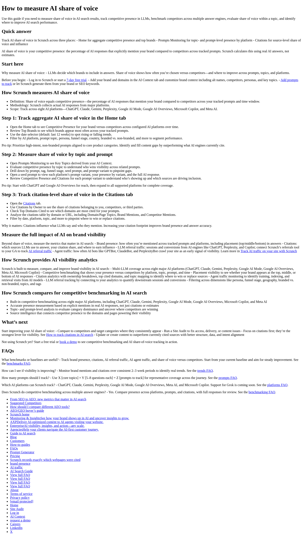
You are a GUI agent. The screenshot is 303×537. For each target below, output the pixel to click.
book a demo (68, 342)
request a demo (20, 520)
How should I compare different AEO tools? (40, 407)
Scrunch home (19, 414)
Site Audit (17, 509)
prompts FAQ (228, 378)
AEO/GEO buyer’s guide (27, 410)
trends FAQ (205, 370)
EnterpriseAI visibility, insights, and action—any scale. (47, 425)
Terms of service (21, 494)
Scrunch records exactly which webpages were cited (45, 460)
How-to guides (20, 444)
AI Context (17, 516)
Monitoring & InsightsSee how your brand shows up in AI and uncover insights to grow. (69, 418)
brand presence (20, 463)
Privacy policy (20, 497)
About (14, 490)
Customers (17, 441)
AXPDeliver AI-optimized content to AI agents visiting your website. (57, 422)
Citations (29, 203)
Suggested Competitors (25, 403)
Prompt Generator (22, 452)
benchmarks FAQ (18, 363)
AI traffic (16, 467)
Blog (13, 437)
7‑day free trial (76, 80)
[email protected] (21, 501)
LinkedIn (16, 528)
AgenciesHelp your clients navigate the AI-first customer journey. (54, 429)
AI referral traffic (40, 251)
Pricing (15, 456)
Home (14, 505)
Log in (14, 513)
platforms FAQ (277, 385)
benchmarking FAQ (262, 392)
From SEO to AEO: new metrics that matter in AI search (48, 399)
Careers (15, 524)
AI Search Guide (21, 471)
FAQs (14, 448)
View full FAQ (20, 475)
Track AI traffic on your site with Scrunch (269, 251)
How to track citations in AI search (69, 334)
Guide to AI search (22, 433)
